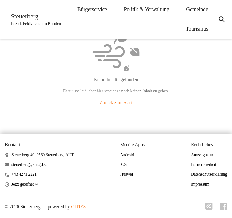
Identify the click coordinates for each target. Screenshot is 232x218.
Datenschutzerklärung (209, 174)
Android (127, 155)
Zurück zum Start (115, 102)
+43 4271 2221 (24, 174)
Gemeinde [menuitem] (197, 9)
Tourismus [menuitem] (196, 29)
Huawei (126, 174)
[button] (24, 184)
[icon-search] (222, 19)
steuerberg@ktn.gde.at (30, 164)
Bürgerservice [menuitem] (92, 9)
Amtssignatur (202, 155)
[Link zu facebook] (223, 208)
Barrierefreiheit (203, 164)
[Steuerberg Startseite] (34, 19)
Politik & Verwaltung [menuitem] (146, 9)
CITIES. (79, 206)
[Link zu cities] (209, 208)
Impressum (200, 184)
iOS (123, 164)
